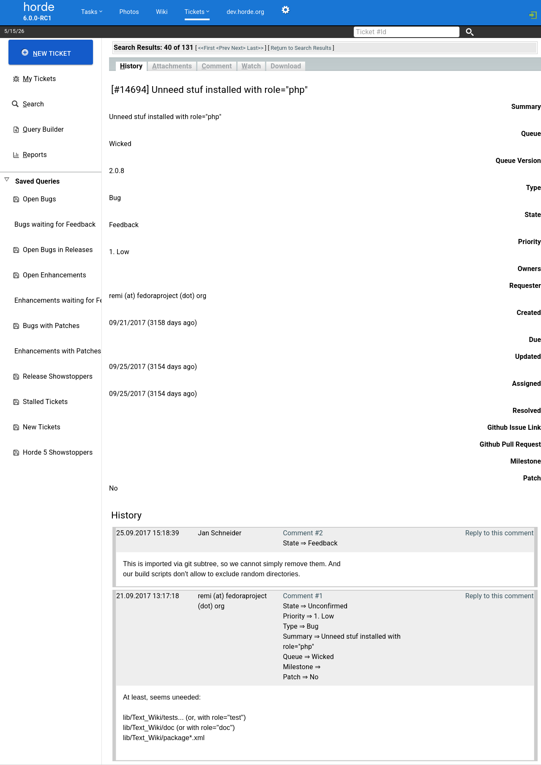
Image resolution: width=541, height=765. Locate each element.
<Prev (223, 48)
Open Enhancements (54, 275)
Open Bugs (39, 199)
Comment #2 (302, 533)
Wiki (162, 12)
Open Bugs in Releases (58, 250)
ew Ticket (52, 53)
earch (33, 104)
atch (251, 66)
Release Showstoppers (58, 376)
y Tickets (39, 79)
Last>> (255, 48)
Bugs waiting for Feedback (55, 224)
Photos (129, 12)
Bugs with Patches (51, 326)
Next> (238, 48)
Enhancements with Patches (57, 351)
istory (131, 66)
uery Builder (43, 129)
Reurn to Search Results (301, 48)
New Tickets (41, 427)
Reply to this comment (499, 533)
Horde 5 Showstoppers (58, 452)
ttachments (172, 66)
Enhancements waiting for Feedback (70, 300)
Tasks (91, 12)
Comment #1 (302, 596)
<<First (206, 48)
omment (217, 66)
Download (285, 66)
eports (35, 155)
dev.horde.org (245, 12)
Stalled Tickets (45, 402)
